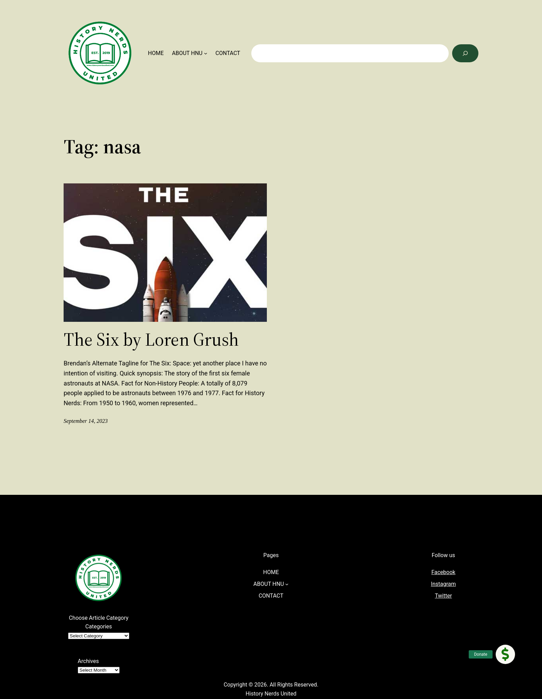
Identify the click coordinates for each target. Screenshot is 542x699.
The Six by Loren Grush (151, 339)
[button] (505, 654)
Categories (98, 626)
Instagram (443, 584)
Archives (88, 661)
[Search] (465, 53)
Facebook (443, 572)
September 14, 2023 (86, 421)
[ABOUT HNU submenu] (205, 53)
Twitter (443, 595)
